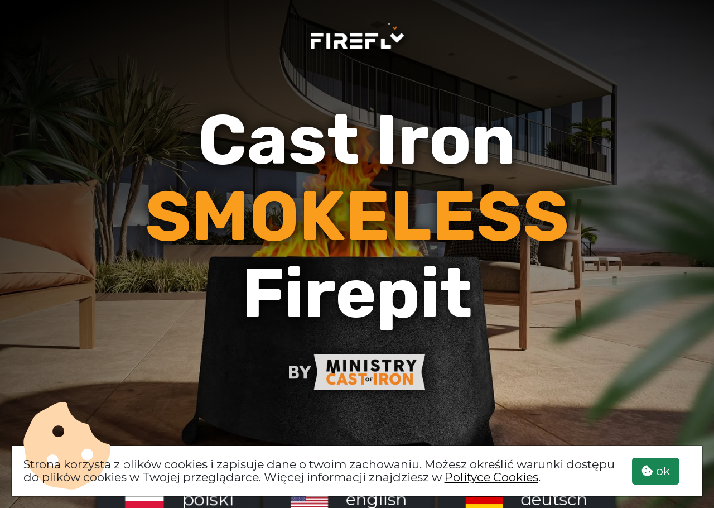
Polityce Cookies (491, 477)
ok (655, 471)
